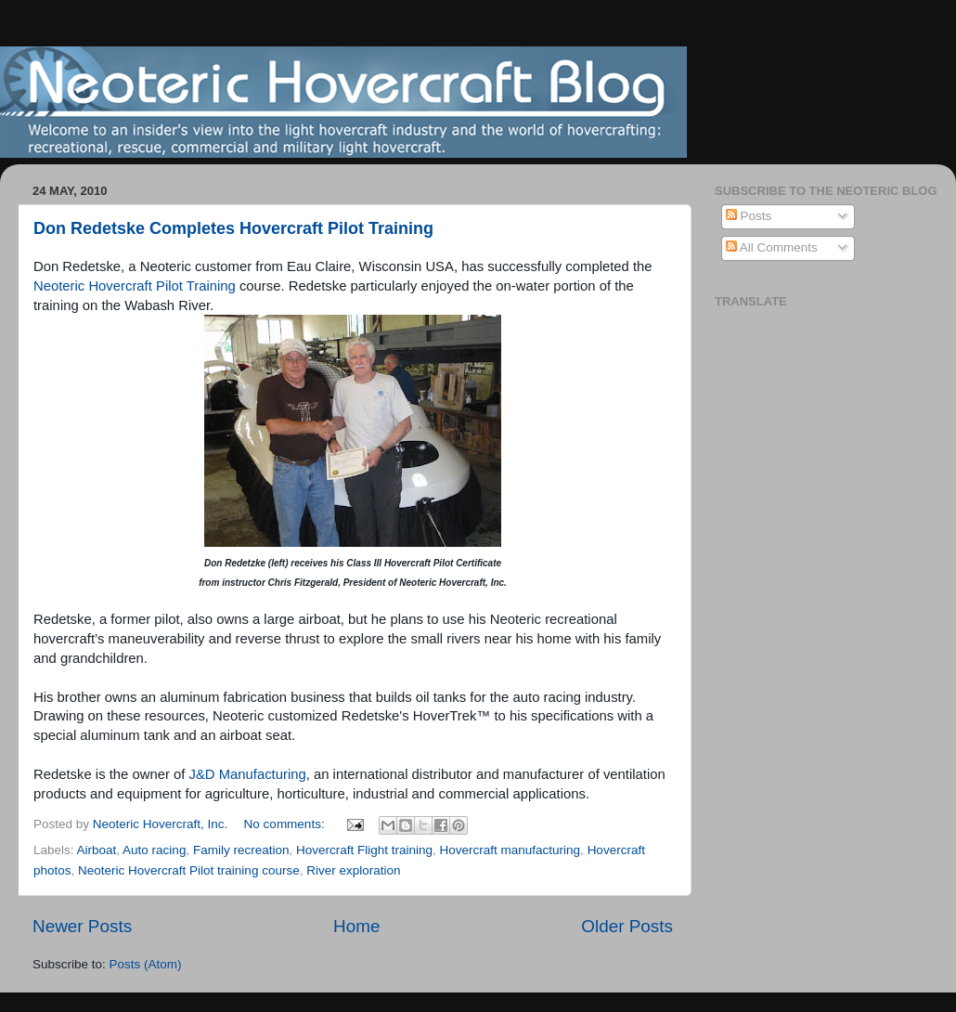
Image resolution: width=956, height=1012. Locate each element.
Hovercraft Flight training (364, 850)
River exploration (353, 870)
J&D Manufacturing (247, 774)
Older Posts (627, 926)
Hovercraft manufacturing (510, 850)
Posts (749, 216)
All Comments (772, 247)
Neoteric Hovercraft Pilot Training (134, 286)
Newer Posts (82, 926)
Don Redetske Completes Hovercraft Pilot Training (233, 228)
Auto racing (154, 850)
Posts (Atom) (146, 964)
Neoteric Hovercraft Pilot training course (189, 870)
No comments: (286, 824)
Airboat (97, 850)
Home (356, 926)
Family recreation (241, 850)
